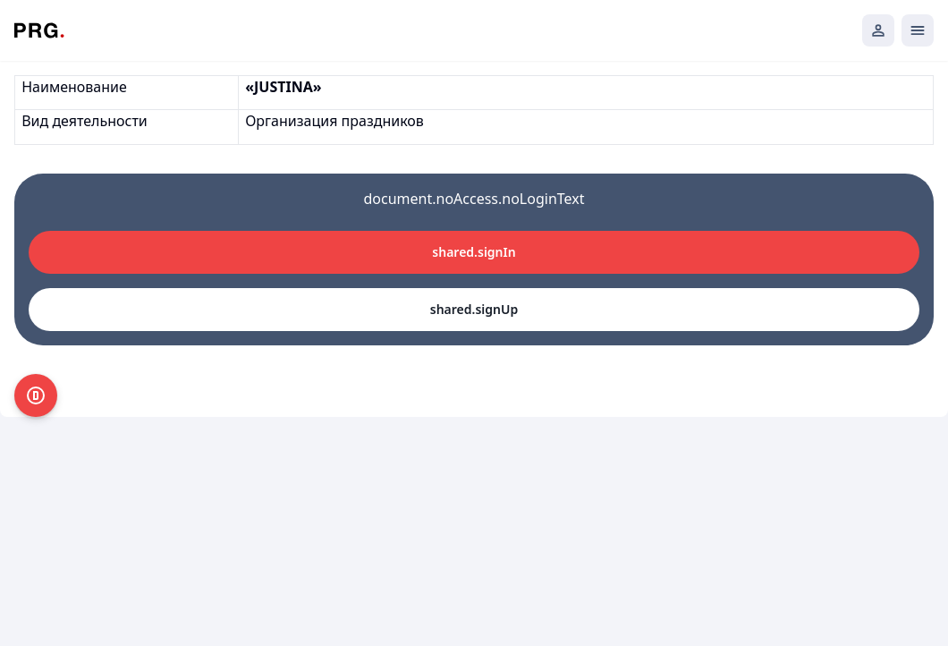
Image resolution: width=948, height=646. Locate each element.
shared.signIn (473, 251)
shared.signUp (474, 309)
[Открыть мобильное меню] (917, 30)
